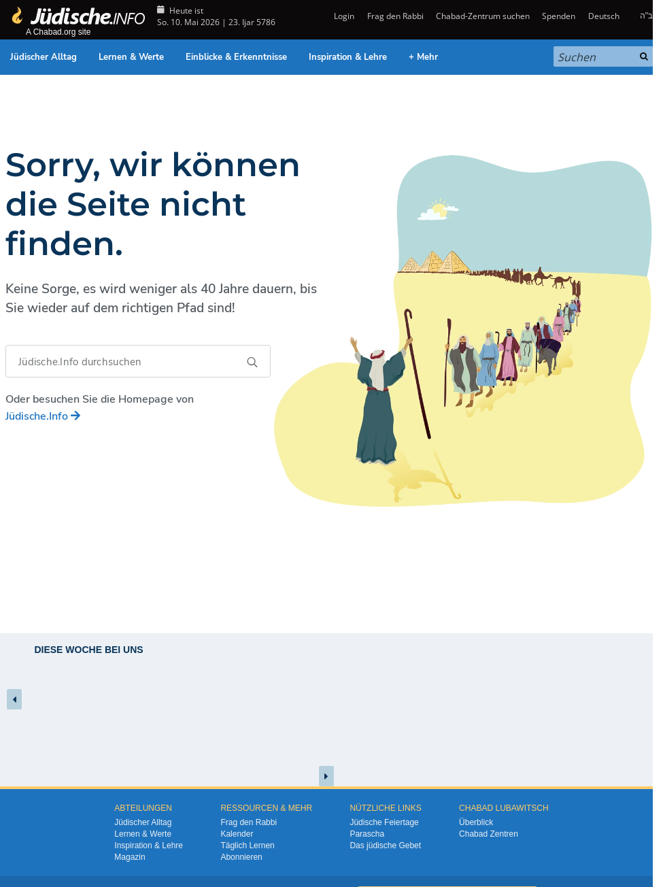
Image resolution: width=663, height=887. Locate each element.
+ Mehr (423, 57)
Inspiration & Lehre (348, 57)
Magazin (129, 857)
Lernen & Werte (131, 57)
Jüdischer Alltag (43, 57)
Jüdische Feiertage (384, 822)
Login (343, 16)
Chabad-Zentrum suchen (483, 16)
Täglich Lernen (247, 845)
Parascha (367, 834)
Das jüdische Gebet (385, 845)
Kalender (236, 834)
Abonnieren (241, 857)
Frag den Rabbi (395, 16)
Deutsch (603, 16)
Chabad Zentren (488, 834)
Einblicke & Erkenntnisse (236, 57)
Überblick (476, 822)
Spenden (558, 16)
